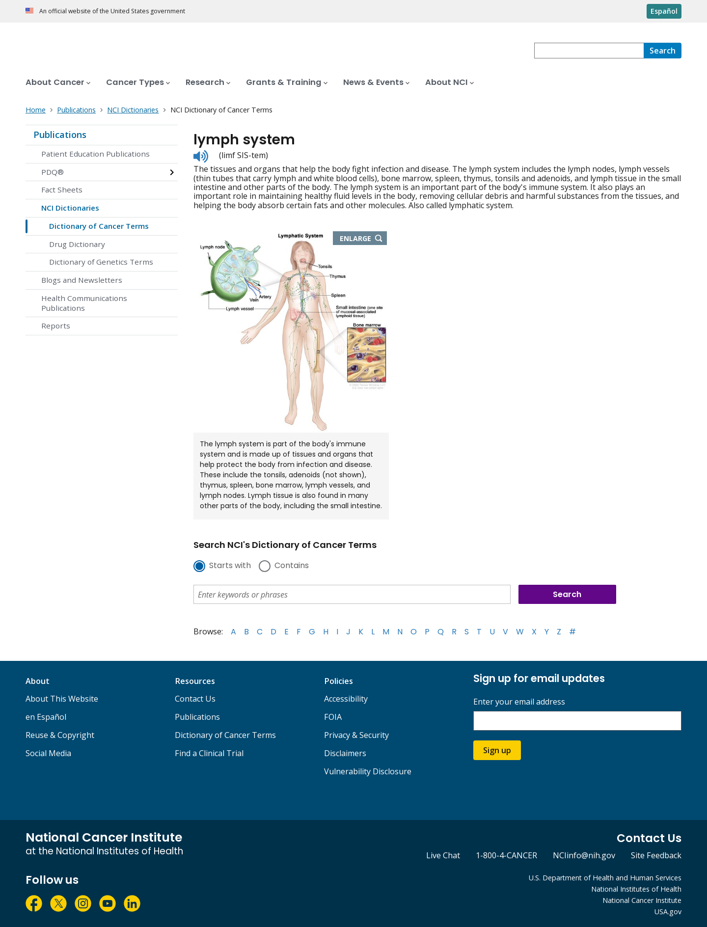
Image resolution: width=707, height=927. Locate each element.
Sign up (497, 750)
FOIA (333, 716)
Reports (55, 325)
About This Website (62, 698)
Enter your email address (519, 702)
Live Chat (443, 855)
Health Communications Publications (84, 303)
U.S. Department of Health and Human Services (605, 877)
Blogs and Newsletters (81, 280)
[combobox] (589, 50)
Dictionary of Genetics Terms (101, 262)
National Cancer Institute (641, 900)
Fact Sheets (61, 189)
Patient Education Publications (95, 154)
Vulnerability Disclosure (367, 771)
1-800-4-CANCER (506, 855)
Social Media (48, 753)
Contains (291, 566)
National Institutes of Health (636, 889)
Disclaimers (345, 753)
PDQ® (52, 172)
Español (664, 11)
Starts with (230, 566)
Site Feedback (656, 855)
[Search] (662, 50)
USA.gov (667, 911)
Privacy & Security (356, 735)
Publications (59, 134)
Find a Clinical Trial (209, 753)
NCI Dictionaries (70, 208)
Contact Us (195, 698)
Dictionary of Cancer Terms (99, 226)
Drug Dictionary (77, 244)
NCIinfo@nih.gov (584, 855)
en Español (46, 716)
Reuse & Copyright (60, 735)
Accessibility (346, 698)
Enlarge (363, 239)
